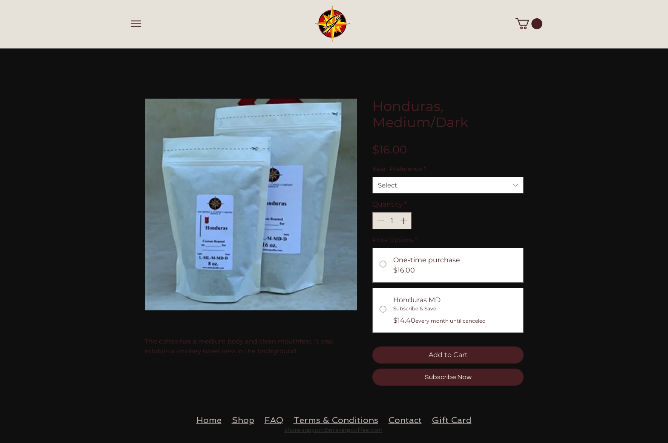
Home (209, 420)
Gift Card (452, 420)
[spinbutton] (392, 221)
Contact (405, 420)
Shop (243, 420)
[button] (528, 23)
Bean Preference (399, 169)
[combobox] (448, 185)
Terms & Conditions (336, 420)
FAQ (274, 420)
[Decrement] (380, 221)
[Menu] (136, 23)
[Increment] (404, 221)
